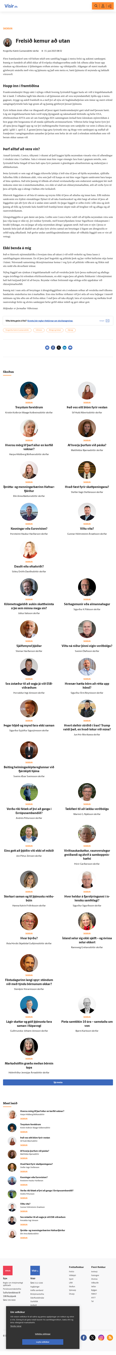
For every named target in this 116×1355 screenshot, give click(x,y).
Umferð (36, 1308)
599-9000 (12, 1303)
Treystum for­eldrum (29, 409)
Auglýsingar (38, 1289)
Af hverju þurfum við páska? (87, 447)
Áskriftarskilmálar (41, 1301)
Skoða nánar (15, 1334)
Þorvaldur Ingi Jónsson (29, 1223)
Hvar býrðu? (29, 940)
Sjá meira (58, 1085)
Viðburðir (96, 1285)
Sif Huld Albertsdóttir (28, 1143)
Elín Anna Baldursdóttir (29, 1236)
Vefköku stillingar (25, 1342)
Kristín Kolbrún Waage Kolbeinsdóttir (35, 1130)
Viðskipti (75, 1278)
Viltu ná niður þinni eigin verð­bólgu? (87, 648)
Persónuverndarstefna (13, 1292)
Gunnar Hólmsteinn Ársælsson (32, 1209)
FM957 (95, 1297)
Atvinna (95, 1282)
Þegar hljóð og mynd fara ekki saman (29, 727)
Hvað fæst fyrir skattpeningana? (87, 489)
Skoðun (74, 1289)
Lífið (73, 1285)
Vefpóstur (37, 1312)
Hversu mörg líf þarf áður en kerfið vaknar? (42, 1113)
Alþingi (70, 332)
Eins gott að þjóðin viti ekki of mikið (29, 853)
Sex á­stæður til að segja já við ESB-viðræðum (43, 1219)
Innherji (96, 1274)
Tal (93, 1305)
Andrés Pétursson (27, 1196)
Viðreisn (39, 332)
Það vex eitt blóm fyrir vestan (87, 409)
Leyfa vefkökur (60, 1342)
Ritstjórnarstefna (41, 1297)
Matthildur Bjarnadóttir (29, 1156)
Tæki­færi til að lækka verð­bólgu (87, 811)
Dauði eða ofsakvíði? (29, 568)
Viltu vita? (87, 531)
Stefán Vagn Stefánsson (29, 1170)
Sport (73, 1282)
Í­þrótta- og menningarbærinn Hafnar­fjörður (42, 1233)
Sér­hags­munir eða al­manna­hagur (87, 606)
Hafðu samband (40, 1293)
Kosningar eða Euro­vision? (29, 531)
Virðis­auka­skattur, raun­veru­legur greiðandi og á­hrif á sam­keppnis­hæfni (87, 857)
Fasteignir (96, 1278)
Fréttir (74, 1274)
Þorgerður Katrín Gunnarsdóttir (17, 332)
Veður (95, 1289)
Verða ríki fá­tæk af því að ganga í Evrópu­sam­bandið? (46, 1193)
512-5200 (41, 1285)
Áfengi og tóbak (55, 332)
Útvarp (74, 1297)
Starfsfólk (37, 1304)
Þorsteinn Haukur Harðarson (31, 1183)
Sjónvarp (75, 1293)
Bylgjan (95, 1293)
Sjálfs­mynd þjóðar (29, 648)
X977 (94, 1301)
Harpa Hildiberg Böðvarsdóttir (32, 1117)
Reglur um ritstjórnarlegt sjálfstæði (14, 1286)
